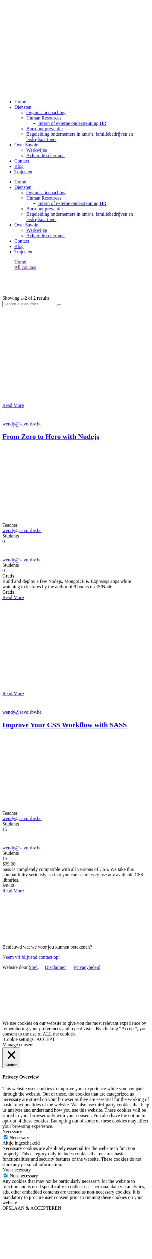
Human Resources (43, 117)
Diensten (22, 107)
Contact (21, 160)
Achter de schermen (45, 155)
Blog (19, 166)
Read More (13, 405)
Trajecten (23, 171)
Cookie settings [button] (19, 1039)
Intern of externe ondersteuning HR (72, 123)
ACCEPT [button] (46, 1039)
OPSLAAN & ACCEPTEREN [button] (31, 1208)
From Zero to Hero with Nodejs (50, 436)
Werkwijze (36, 150)
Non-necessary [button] (16, 1169)
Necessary (19, 1137)
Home (20, 101)
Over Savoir (26, 144)
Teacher (9, 525)
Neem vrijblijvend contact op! (31, 957)
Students (10, 535)
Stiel (33, 967)
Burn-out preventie (44, 128)
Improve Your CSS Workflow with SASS (64, 725)
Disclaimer (55, 967)
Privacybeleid (87, 967)
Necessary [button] (12, 1131)
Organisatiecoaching (46, 112)
